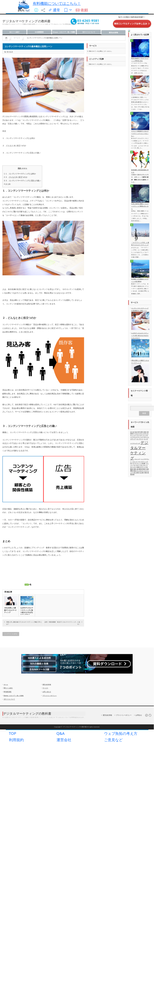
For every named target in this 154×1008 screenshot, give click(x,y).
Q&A (61, 741)
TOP (12, 741)
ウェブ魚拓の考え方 (120, 741)
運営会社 (64, 747)
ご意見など (113, 747)
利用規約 (16, 747)
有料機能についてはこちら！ (57, 3)
